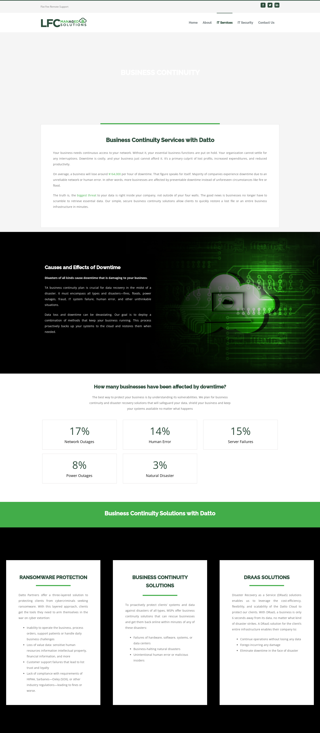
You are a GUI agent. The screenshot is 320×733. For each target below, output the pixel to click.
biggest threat (86, 195)
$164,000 (115, 174)
